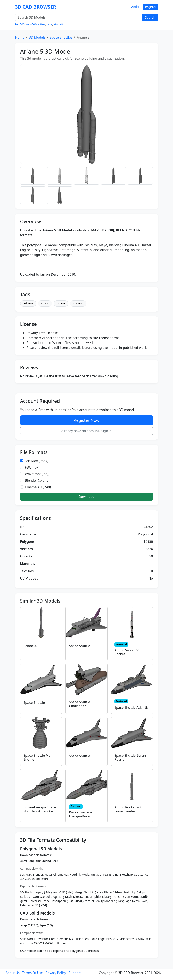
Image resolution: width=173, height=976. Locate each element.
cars (49, 24)
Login (134, 6)
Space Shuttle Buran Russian (130, 757)
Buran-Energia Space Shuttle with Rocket (40, 809)
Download (86, 496)
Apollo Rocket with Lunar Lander (128, 809)
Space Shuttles (61, 37)
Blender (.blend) (37, 480)
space (44, 303)
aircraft (58, 24)
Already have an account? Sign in (86, 431)
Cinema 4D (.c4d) (38, 487)
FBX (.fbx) (32, 467)
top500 (20, 24)
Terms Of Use (32, 972)
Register (150, 7)
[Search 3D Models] (78, 17)
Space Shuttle (79, 646)
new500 (31, 24)
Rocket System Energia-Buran (80, 814)
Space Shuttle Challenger (79, 704)
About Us (13, 972)
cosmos (78, 303)
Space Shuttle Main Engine (39, 757)
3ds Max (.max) (36, 460)
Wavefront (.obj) (37, 474)
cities (41, 24)
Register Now (86, 420)
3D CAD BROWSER (35, 6)
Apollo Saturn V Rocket (126, 652)
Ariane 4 (30, 646)
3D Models (37, 37)
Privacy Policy (55, 972)
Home (20, 37)
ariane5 (28, 303)
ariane (61, 303)
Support (75, 972)
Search (150, 17)
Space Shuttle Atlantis (131, 707)
